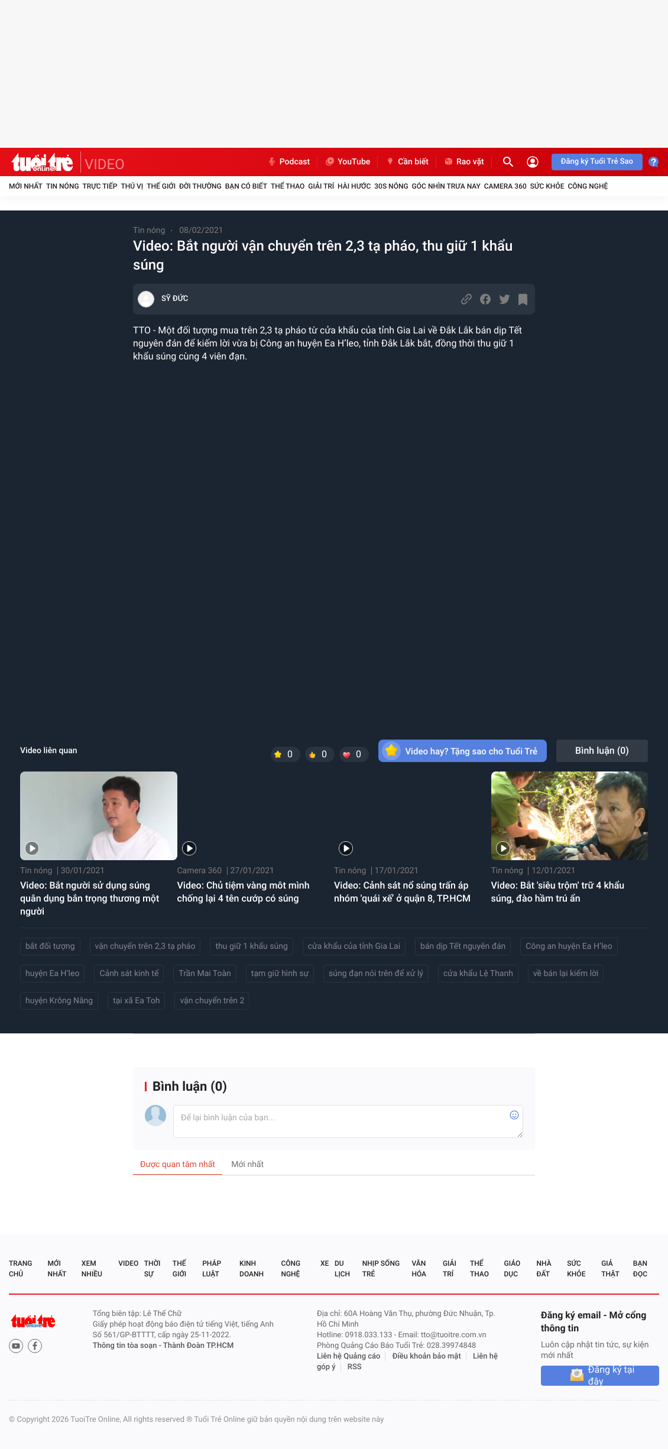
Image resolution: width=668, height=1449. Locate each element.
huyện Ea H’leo (52, 973)
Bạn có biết (246, 186)
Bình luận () (602, 750)
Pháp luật (211, 1268)
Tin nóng (62, 186)
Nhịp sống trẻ (381, 1268)
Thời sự (152, 1268)
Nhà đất (543, 1268)
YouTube (347, 162)
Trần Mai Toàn (205, 973)
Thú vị (132, 186)
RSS (355, 1367)
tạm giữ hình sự (280, 973)
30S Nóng (391, 186)
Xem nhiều (92, 1268)
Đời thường (200, 186)
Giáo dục (512, 1268)
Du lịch (342, 1268)
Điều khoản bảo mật (427, 1356)
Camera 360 (505, 186)
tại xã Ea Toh (136, 1001)
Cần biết (407, 162)
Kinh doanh (251, 1268)
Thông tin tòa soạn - (128, 1345)
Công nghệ (588, 186)
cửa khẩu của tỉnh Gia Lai (354, 946)
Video (128, 1263)
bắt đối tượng (50, 946)
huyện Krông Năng (59, 1001)
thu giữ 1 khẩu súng (251, 946)
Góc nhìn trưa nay (446, 186)
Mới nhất (26, 186)
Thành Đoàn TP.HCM (198, 1345)
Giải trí (321, 186)
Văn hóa (418, 1268)
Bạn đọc (640, 1268)
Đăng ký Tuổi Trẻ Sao (597, 161)
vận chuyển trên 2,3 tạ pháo (145, 946)
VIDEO (105, 164)
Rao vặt (463, 162)
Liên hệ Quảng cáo (349, 1356)
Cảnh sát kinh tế (128, 973)
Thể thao (287, 186)
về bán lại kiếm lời (566, 973)
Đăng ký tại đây (611, 1376)
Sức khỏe (547, 186)
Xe (324, 1263)
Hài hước (354, 186)
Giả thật (610, 1268)
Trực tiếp (100, 186)
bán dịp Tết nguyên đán (462, 946)
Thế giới (161, 186)
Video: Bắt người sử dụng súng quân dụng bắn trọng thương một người (89, 898)
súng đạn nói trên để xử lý (376, 973)
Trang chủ (20, 1268)
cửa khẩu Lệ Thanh (478, 973)
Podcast (288, 162)
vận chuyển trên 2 (212, 1001)
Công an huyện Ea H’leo (569, 946)
